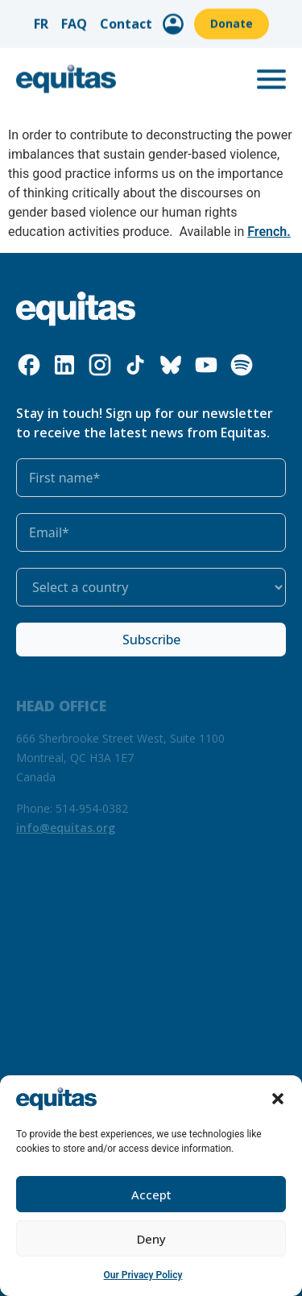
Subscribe (151, 639)
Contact (126, 20)
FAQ (74, 20)
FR (41, 20)
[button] (278, 1099)
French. (269, 231)
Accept (151, 1194)
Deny (151, 1239)
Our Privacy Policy (143, 1275)
